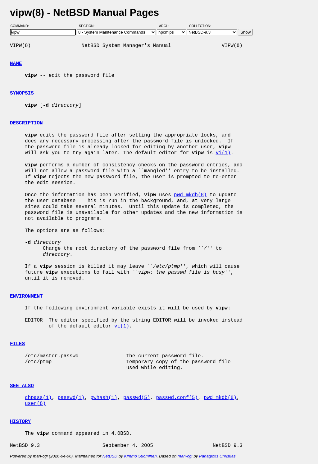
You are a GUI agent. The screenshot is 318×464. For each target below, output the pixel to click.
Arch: (167, 26)
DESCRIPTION (26, 123)
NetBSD (109, 456)
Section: (88, 26)
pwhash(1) (103, 397)
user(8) (35, 403)
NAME (16, 63)
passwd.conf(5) (177, 397)
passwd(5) (136, 397)
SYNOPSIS (22, 93)
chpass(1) (38, 397)
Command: (22, 26)
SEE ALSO (22, 386)
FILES (17, 344)
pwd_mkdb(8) (190, 195)
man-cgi (185, 456)
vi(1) (223, 153)
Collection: (200, 26)
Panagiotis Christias (217, 456)
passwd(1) (71, 397)
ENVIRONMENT (26, 296)
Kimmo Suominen (140, 456)
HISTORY (20, 421)
